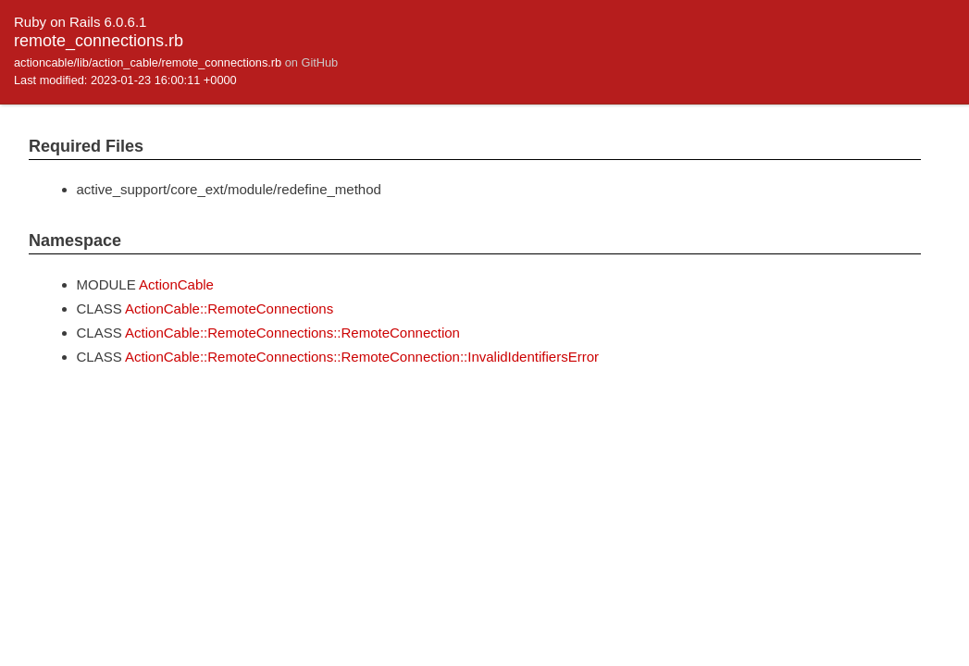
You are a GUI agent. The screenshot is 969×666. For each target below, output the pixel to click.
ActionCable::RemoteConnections (229, 308)
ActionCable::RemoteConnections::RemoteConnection (292, 332)
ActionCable (176, 284)
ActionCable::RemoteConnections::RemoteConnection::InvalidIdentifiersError (362, 356)
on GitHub (311, 62)
